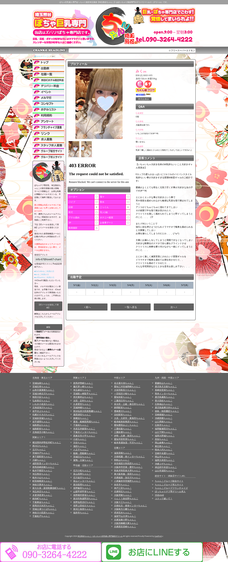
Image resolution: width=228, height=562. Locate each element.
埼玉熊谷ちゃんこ (41, 473)
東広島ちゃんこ (162, 446)
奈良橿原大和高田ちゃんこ (127, 463)
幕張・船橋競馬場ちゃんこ (86, 421)
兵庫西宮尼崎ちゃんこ (125, 526)
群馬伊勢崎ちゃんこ (83, 383)
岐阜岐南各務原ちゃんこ (126, 421)
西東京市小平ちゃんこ (84, 435)
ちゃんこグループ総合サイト (169, 480)
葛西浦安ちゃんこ (82, 414)
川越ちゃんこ (39, 459)
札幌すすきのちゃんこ (43, 414)
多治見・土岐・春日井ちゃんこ (129, 404)
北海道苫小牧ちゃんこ (43, 432)
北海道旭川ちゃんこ (42, 407)
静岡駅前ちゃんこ (123, 407)
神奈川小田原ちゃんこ (43, 512)
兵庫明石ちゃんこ (123, 491)
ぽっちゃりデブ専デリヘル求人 (170, 491)
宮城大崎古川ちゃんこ (43, 393)
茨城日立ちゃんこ (82, 456)
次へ (173, 307)
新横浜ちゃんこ (81, 418)
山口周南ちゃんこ (163, 421)
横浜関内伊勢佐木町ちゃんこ (46, 442)
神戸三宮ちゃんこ (123, 487)
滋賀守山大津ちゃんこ (125, 516)
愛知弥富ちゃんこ (123, 396)
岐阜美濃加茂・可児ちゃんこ (128, 442)
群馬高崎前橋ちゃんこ (43, 466)
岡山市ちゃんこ (162, 456)
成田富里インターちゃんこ (45, 463)
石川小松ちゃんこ (82, 470)
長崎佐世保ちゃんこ (165, 389)
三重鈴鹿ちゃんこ (123, 432)
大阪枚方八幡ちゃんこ (125, 508)
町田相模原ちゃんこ (42, 480)
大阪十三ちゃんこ (123, 502)
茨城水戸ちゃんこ (41, 452)
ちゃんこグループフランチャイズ (171, 487)
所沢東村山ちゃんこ (83, 396)
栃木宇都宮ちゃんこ (42, 470)
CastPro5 (158, 536)
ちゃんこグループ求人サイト (169, 484)
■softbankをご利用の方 (44, 277)
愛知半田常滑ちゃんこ (125, 439)
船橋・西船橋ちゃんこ (84, 453)
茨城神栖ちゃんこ (82, 407)
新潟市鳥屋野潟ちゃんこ (85, 498)
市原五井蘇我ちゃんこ (84, 428)
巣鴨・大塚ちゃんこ (83, 460)
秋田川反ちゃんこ (41, 396)
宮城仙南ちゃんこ (41, 383)
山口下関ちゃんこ (163, 432)
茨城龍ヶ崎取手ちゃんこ (85, 393)
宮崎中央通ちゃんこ (165, 453)
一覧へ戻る (130, 307)
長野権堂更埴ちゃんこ (84, 495)
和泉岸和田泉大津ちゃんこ (127, 470)
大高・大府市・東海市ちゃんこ (129, 418)
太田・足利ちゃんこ (83, 400)
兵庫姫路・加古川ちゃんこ (127, 477)
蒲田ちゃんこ (79, 446)
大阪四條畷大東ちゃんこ (126, 523)
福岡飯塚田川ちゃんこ (166, 428)
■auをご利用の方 (41, 274)
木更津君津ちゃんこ (42, 495)
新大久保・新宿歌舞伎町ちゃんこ (48, 487)
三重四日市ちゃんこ (124, 400)
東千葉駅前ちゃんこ (42, 456)
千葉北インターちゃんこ (85, 432)
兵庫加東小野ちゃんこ (125, 519)
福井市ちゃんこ (81, 512)
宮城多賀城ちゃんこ (42, 418)
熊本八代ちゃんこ (163, 449)
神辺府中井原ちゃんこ (166, 467)
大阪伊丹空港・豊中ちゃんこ (128, 466)
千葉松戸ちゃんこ (41, 516)
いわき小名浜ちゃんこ (43, 404)
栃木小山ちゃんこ (41, 477)
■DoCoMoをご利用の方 (44, 271)
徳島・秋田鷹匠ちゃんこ (167, 411)
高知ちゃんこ (161, 439)
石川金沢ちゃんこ (82, 477)
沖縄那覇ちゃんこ (163, 418)
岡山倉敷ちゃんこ (163, 442)
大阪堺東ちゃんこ (123, 495)
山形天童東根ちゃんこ (43, 389)
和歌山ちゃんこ (121, 459)
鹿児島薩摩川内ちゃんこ (167, 407)
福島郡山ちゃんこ (41, 424)
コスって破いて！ (163, 498)
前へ (87, 307)
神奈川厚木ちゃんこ (42, 484)
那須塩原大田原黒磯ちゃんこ (87, 411)
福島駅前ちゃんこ (41, 428)
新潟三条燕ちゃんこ (83, 508)
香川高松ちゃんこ (163, 400)
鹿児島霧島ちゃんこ (165, 396)
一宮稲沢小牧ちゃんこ (125, 393)
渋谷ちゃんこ (79, 442)
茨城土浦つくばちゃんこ (44, 508)
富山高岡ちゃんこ (82, 473)
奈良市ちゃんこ (121, 484)
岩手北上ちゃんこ (41, 411)
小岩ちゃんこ (79, 439)
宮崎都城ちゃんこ (163, 414)
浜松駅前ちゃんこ (123, 414)
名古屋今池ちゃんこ (124, 383)
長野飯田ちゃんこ (82, 487)
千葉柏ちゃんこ (81, 424)
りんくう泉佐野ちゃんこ (126, 498)
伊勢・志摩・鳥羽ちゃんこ (127, 435)
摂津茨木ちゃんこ (123, 512)
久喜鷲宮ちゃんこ (82, 404)
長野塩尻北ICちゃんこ (84, 502)
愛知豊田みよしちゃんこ (126, 424)
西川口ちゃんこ (40, 445)
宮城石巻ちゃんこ (41, 386)
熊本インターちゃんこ (166, 393)
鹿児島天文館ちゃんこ (166, 386)
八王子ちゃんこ (81, 449)
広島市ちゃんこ (162, 424)
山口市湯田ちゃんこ (165, 470)
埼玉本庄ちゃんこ (41, 491)
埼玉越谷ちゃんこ (82, 389)
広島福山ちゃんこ (163, 404)
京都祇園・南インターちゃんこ (129, 456)
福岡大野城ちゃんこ (165, 435)
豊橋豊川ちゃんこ (123, 411)
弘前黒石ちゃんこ (41, 400)
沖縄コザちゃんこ (163, 463)
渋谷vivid (159, 495)
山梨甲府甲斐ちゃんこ (84, 491)
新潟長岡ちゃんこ (82, 484)
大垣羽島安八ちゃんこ (125, 389)
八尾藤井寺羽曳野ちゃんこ (127, 480)
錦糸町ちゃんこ (40, 498)
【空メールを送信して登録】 (48, 306)
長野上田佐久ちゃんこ (84, 505)
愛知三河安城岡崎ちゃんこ (127, 386)
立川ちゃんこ (39, 449)
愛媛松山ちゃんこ (163, 383)
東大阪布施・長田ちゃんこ (127, 473)
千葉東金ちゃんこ (41, 502)
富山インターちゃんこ (84, 480)
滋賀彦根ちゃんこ (123, 452)
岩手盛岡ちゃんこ (41, 421)
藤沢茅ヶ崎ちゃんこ (83, 386)
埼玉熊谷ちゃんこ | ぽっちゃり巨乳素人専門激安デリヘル (100, 536)
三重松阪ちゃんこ (123, 428)
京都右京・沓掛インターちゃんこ (130, 505)
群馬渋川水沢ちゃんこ (43, 505)
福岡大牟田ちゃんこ (165, 460)
